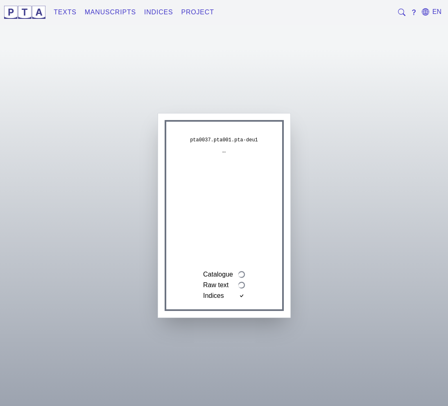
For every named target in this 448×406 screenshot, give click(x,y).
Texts (65, 12)
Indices (158, 12)
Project (197, 12)
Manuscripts (110, 12)
